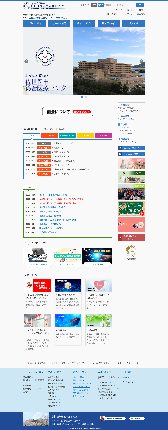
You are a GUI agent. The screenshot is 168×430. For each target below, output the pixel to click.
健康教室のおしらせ (62, 156)
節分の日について (61, 174)
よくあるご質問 (131, 154)
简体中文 (131, 10)
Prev (26, 61)
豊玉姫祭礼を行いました (64, 161)
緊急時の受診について (82, 384)
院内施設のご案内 (80, 393)
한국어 (142, 10)
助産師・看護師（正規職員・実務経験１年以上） (59, 203)
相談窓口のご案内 (80, 390)
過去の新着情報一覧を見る (55, 129)
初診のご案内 (78, 377)
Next (142, 61)
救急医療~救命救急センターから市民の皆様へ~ (37, 333)
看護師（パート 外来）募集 (51, 212)
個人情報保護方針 (66, 294)
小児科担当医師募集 (47, 232)
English (119, 10)
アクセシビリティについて (73, 363)
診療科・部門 (59, 23)
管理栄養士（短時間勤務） (50, 224)
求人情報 (133, 23)
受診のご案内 (84, 23)
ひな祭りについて (61, 165)
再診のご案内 (78, 380)
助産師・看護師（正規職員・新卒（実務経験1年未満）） (63, 199)
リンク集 (53, 363)
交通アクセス (111, 14)
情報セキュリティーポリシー (66, 143)
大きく (100, 5)
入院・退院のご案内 (81, 387)
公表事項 (62, 330)
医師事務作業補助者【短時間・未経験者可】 (58, 220)
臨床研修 (93, 330)
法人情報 (141, 14)
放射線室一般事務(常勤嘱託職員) (53, 195)
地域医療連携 (108, 23)
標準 (94, 5)
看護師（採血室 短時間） (50, 216)
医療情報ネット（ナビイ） (131, 237)
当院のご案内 (34, 23)
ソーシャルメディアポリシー (101, 363)
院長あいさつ (59, 148)
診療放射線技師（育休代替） (51, 228)
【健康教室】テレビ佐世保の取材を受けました (73, 169)
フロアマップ (127, 14)
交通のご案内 (78, 396)
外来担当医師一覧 (61, 152)
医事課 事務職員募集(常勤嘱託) (52, 207)
